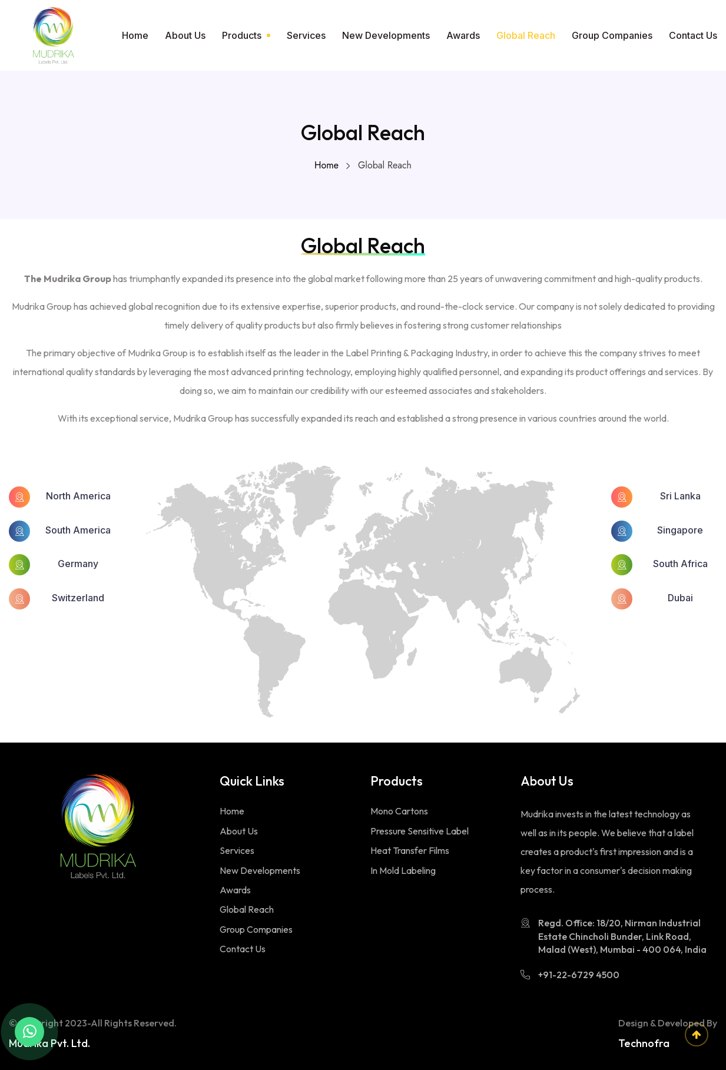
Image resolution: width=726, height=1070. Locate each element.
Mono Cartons (399, 811)
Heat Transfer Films (409, 850)
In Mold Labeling (403, 870)
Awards (463, 35)
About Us (185, 35)
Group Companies (612, 35)
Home (135, 35)
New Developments (386, 35)
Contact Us (693, 35)
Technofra (643, 1043)
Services (306, 35)
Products (241, 35)
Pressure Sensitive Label (419, 831)
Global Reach (525, 35)
